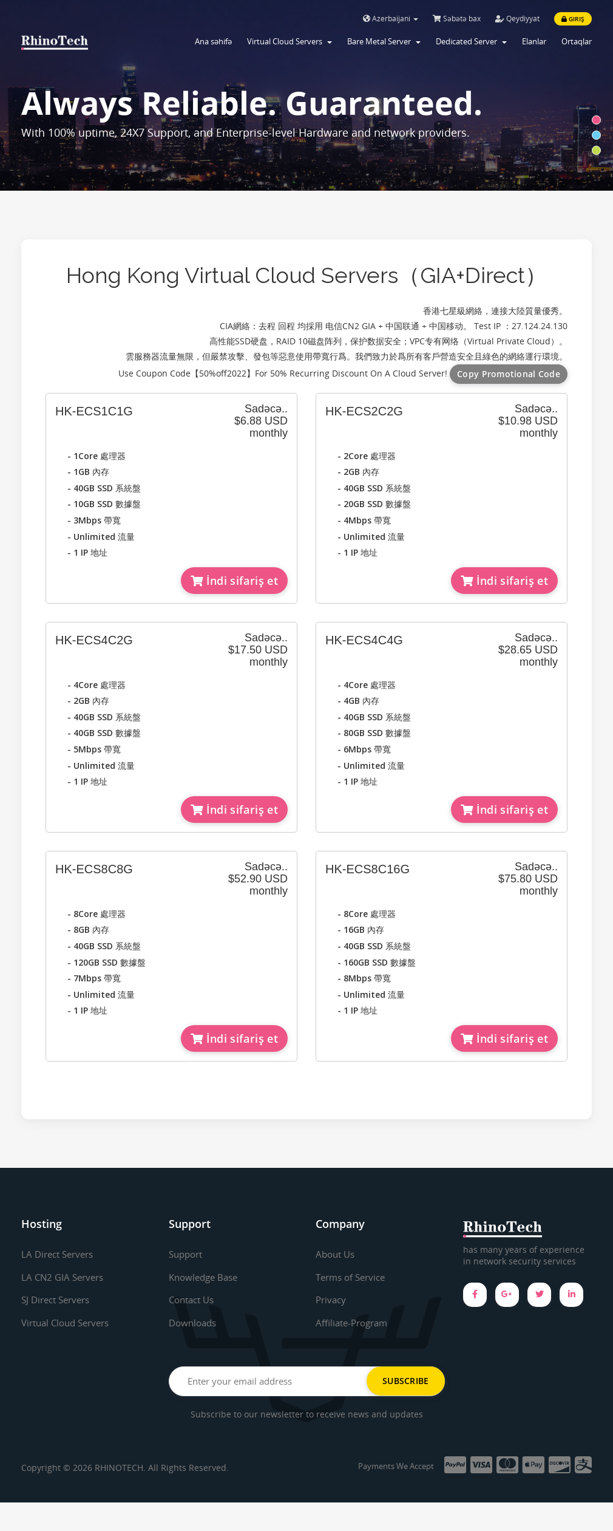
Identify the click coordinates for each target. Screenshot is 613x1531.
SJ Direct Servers (59, 1299)
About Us (337, 1254)
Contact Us (194, 1299)
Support (187, 1254)
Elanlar (534, 41)
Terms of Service (353, 1277)
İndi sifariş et (234, 580)
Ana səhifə (213, 41)
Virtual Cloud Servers (289, 41)
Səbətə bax (457, 18)
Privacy (332, 1299)
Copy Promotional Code (508, 374)
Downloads (194, 1322)
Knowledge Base (206, 1277)
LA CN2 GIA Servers (65, 1277)
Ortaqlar (576, 41)
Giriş (572, 19)
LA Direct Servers (60, 1254)
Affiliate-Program (355, 1322)
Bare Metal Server (384, 41)
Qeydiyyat (517, 18)
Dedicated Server (471, 41)
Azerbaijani (390, 18)
